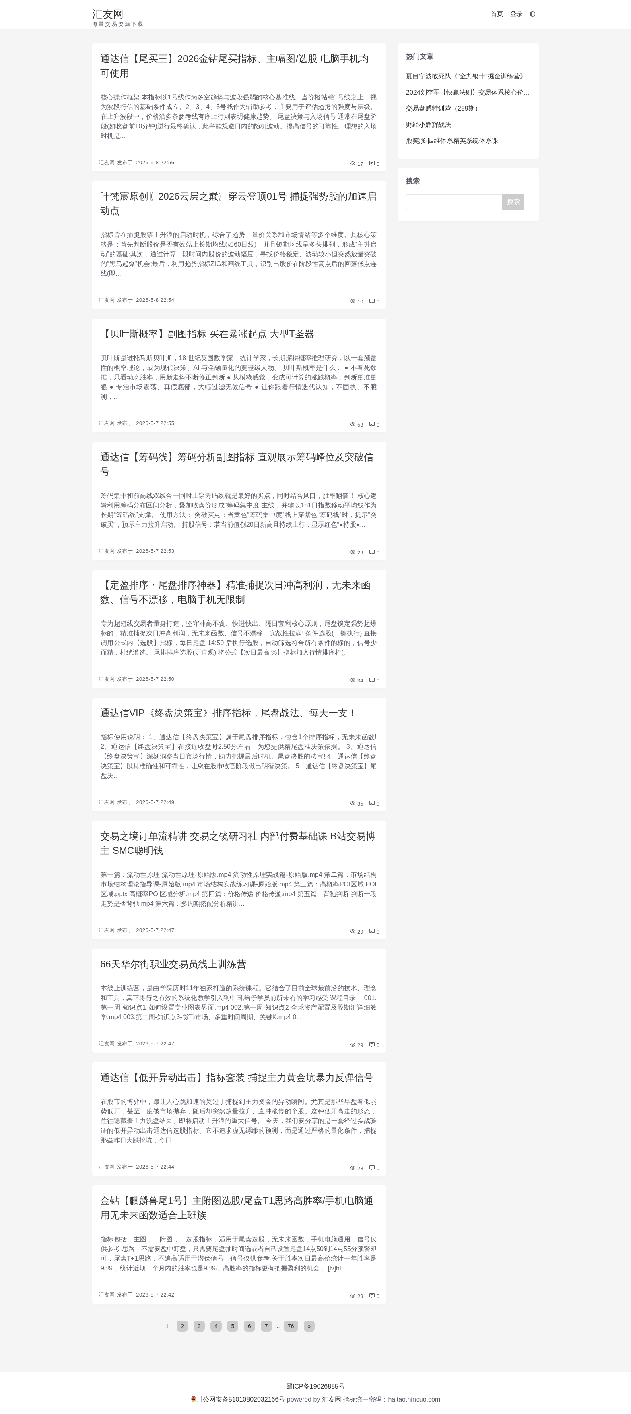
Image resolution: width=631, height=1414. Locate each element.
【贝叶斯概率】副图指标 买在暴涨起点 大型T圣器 (207, 333)
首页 (497, 13)
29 (356, 553)
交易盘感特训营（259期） (443, 108)
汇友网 (108, 14)
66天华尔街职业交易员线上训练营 (173, 963)
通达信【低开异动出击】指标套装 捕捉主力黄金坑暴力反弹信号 (236, 1077)
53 (356, 425)
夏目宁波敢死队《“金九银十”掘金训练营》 (466, 76)
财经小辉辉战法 (428, 124)
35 (356, 804)
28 (356, 1168)
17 (356, 164)
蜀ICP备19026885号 (315, 1386)
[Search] (456, 202)
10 (356, 302)
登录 (516, 13)
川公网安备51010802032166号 (238, 1399)
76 (291, 1326)
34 (356, 681)
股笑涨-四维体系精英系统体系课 (452, 140)
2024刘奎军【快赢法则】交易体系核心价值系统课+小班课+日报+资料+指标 (514, 92)
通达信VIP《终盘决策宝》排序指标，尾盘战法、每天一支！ (228, 712)
